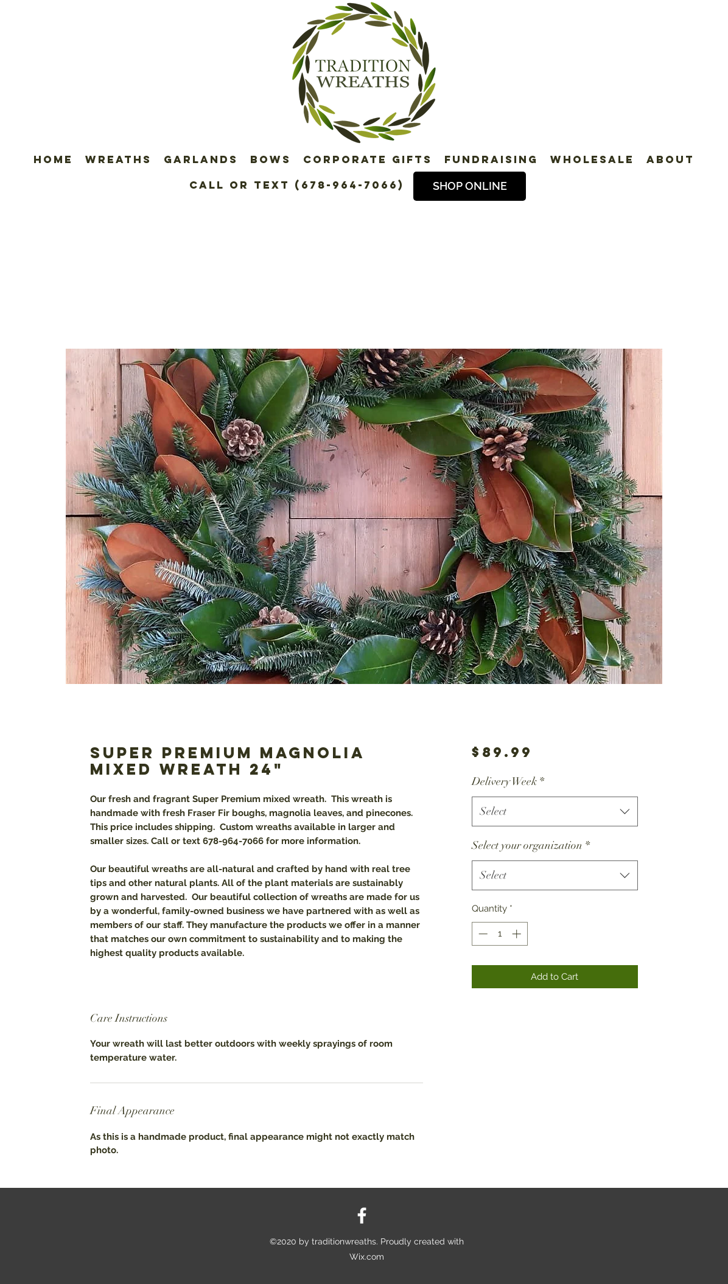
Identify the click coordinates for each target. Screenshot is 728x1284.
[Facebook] (362, 1215)
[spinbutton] (499, 934)
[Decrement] (482, 934)
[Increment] (517, 934)
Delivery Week (508, 781)
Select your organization (531, 845)
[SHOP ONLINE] (469, 186)
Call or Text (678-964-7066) (296, 185)
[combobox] (555, 812)
